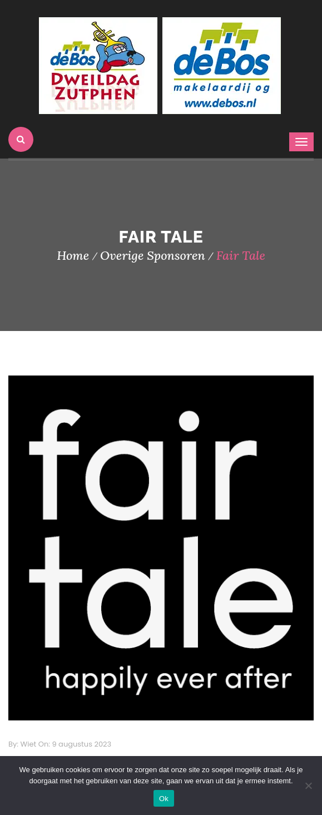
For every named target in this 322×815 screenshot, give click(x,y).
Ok (164, 798)
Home (73, 255)
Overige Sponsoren (152, 255)
